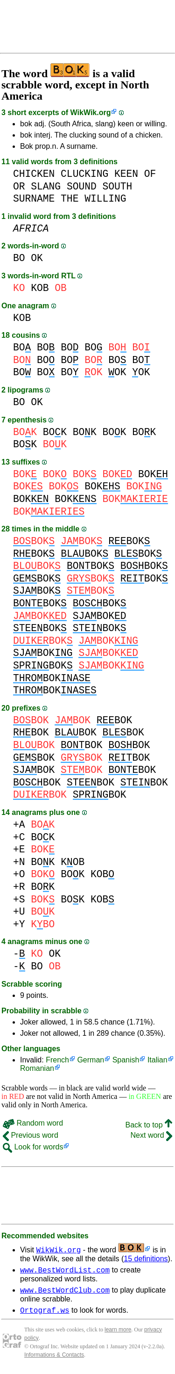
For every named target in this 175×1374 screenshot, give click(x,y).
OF (150, 174)
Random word (33, 1123)
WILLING (105, 198)
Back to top (149, 1125)
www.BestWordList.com (65, 1271)
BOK (55, 432)
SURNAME (34, 198)
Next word (151, 1135)
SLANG (46, 186)
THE (69, 198)
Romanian (37, 1068)
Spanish (126, 1060)
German (90, 1060)
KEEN (126, 174)
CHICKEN (34, 174)
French (57, 1060)
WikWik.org (90, 112)
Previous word (30, 1135)
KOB (40, 288)
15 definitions (146, 1259)
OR (19, 186)
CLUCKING (84, 174)
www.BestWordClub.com (65, 1292)
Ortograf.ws (45, 1314)
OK (37, 258)
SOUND (82, 186)
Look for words (33, 1147)
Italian (157, 1060)
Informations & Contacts (54, 1359)
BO (19, 258)
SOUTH (117, 186)
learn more (118, 1333)
